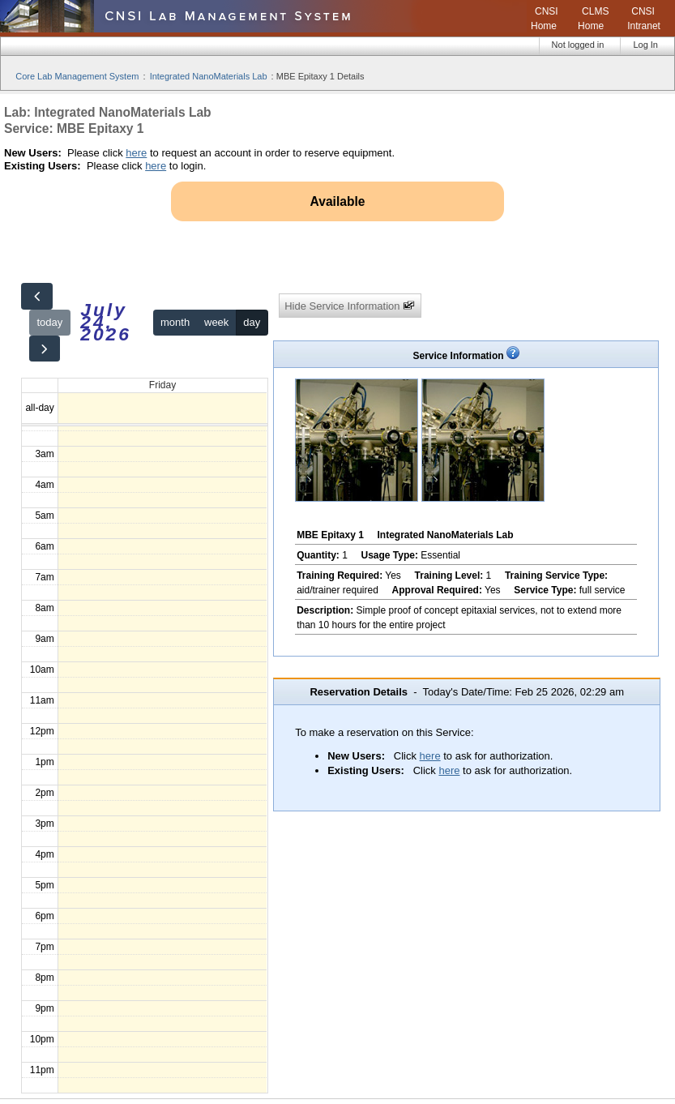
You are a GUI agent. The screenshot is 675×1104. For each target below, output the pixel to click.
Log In (645, 44)
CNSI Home (544, 19)
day (251, 322)
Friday (162, 385)
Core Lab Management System (77, 76)
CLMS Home (593, 19)
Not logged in (578, 44)
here (136, 153)
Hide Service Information (349, 306)
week (216, 322)
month (175, 322)
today (49, 322)
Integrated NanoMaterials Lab (208, 76)
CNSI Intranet (643, 19)
